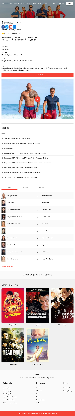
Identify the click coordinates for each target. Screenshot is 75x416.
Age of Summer (37, 364)
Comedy (12, 30)
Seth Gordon (5, 49)
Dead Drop (13, 364)
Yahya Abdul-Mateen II (14, 252)
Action (4, 30)
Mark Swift (4, 55)
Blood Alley (62, 325)
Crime (19, 30)
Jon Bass (10, 231)
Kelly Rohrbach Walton (14, 224)
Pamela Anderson (13, 259)
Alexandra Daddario (26, 61)
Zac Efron (16, 61)
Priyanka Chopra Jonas (14, 217)
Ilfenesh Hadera (12, 238)
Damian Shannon (14, 55)
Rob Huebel (11, 245)
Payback (37, 325)
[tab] (9, 187)
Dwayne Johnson (6, 61)
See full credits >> (7, 266)
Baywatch (9, 22)
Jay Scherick (25, 55)
